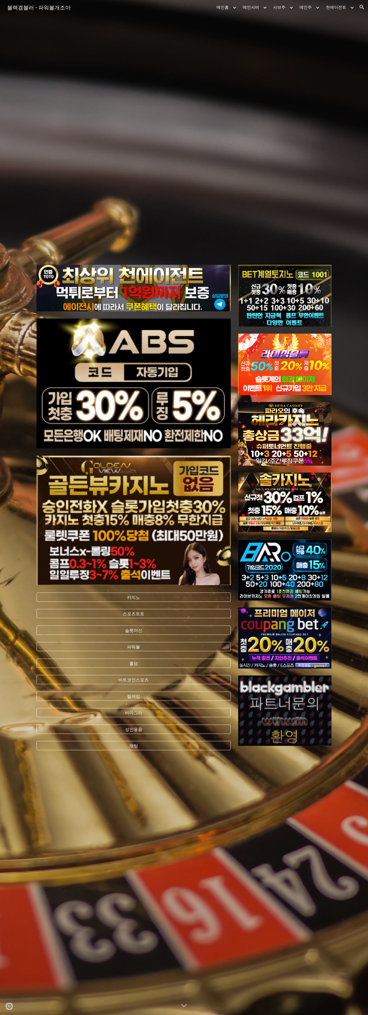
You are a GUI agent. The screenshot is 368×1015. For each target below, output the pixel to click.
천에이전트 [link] (336, 7)
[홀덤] (134, 663)
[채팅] (134, 745)
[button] (362, 7)
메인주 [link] (306, 7)
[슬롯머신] (134, 630)
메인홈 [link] (222, 7)
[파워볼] (134, 646)
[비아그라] (134, 712)
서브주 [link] (279, 7)
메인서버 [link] (251, 7)
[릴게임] (134, 696)
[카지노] (134, 597)
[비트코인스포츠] (134, 679)
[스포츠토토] (134, 613)
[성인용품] (134, 729)
